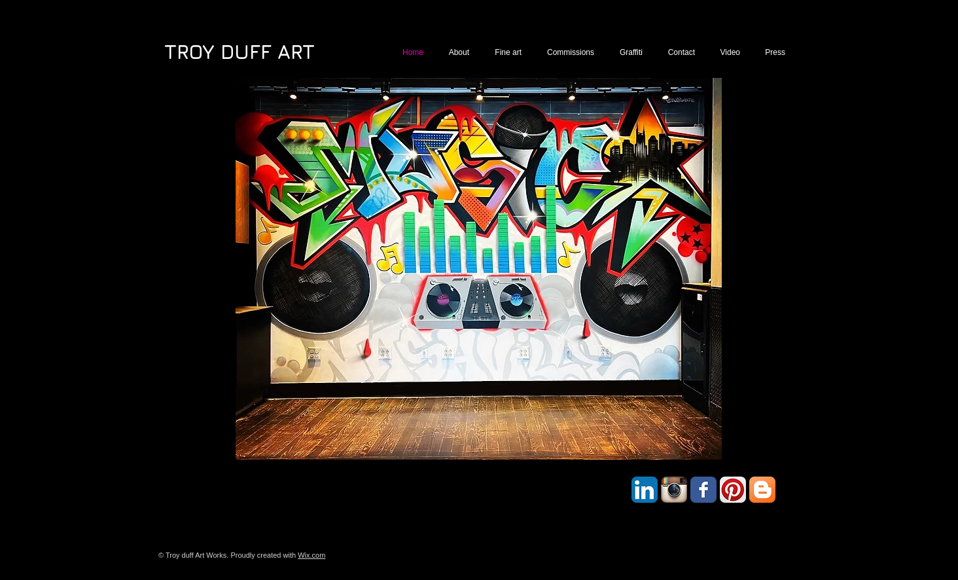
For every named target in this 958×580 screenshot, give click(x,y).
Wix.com (311, 555)
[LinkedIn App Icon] (644, 490)
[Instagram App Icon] (674, 490)
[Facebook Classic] (703, 490)
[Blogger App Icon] (762, 490)
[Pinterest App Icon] (733, 490)
